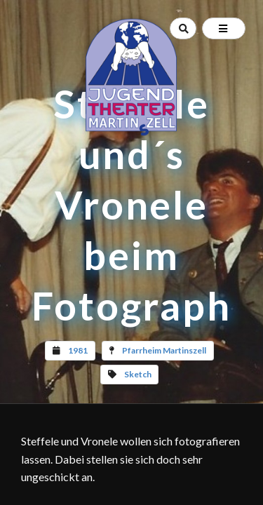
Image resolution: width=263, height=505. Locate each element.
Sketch (137, 374)
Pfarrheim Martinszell (164, 350)
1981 (78, 350)
